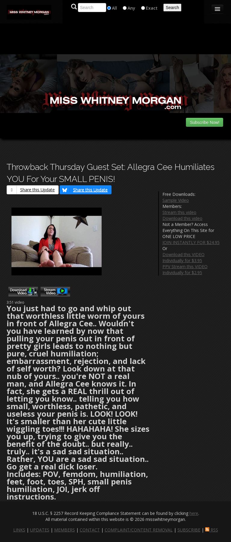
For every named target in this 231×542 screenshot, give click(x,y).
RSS (211, 530)
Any (131, 8)
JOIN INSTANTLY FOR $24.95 (191, 242)
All (114, 8)
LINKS (19, 530)
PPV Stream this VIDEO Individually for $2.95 (185, 269)
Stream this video (179, 212)
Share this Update (31, 189)
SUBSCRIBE (188, 530)
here (193, 513)
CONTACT (90, 530)
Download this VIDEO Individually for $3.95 (183, 257)
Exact (152, 8)
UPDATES (39, 530)
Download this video (182, 218)
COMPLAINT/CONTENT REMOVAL (139, 530)
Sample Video (175, 200)
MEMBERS (64, 530)
